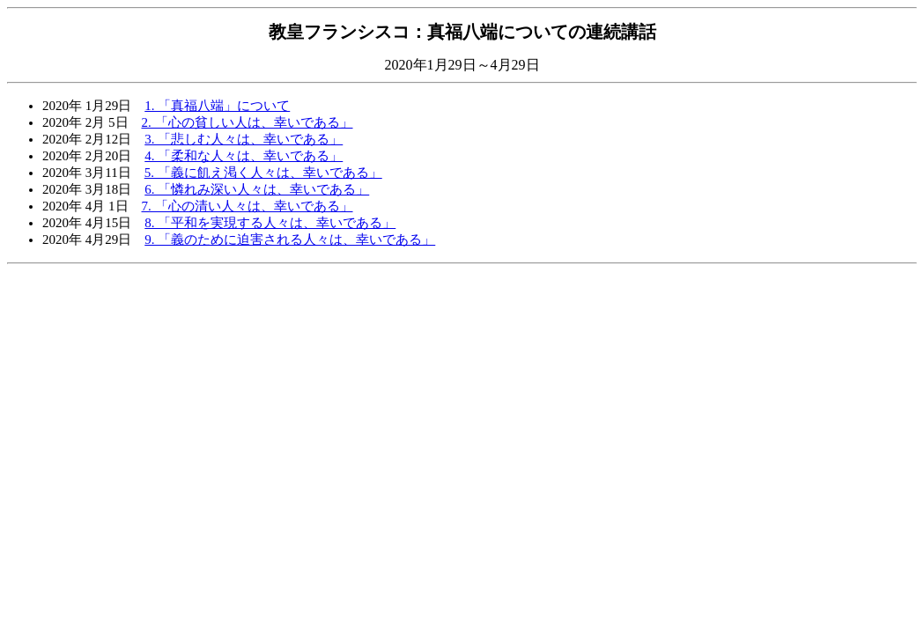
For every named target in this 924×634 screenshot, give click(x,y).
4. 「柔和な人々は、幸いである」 (243, 156)
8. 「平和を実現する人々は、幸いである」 (269, 223)
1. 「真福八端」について (217, 106)
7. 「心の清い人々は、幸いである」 (247, 206)
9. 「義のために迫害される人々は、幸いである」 (289, 239)
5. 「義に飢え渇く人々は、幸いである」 (263, 173)
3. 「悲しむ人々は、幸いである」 (243, 139)
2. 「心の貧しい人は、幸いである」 (247, 122)
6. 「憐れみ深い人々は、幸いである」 (256, 189)
